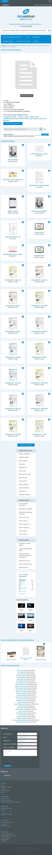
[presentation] (16, 760)
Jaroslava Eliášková (22, 695)
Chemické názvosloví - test (12, 237)
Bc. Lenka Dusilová (21, 675)
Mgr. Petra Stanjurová (22, 693)
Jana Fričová (22, 711)
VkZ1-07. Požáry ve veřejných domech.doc (15, 129)
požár (17, 118)
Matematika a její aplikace (25, 509)
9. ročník (31, 117)
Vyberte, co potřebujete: (9, 747)
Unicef (2, 810)
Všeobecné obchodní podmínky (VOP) (11, 802)
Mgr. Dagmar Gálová (22, 707)
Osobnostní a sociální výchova (24, 544)
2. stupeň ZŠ (6, 117)
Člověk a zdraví (23, 531)
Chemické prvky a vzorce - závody (12, 254)
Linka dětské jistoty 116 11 (8, 835)
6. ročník (13, 117)
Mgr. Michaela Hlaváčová (22, 688)
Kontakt (3, 792)
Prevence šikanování (6, 834)
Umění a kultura (23, 534)
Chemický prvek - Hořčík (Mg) (39, 408)
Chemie (34, 45)
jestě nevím (21, 583)
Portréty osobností (23, 484)
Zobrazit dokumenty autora (13, 123)
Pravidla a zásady (5, 826)
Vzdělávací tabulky (24, 457)
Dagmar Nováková (22, 718)
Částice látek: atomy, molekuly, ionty (13, 179)
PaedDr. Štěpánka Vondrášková (22, 704)
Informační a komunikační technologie (25, 513)
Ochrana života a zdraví (7, 822)
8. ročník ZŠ (28, 45)
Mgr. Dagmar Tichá (22, 679)
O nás (2, 785)
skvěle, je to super (22, 579)
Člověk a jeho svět (23, 517)
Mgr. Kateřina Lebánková (22, 722)
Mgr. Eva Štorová (21, 674)
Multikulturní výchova (24, 560)
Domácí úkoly (22, 491)
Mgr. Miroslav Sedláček (22, 697)
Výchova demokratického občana (25, 549)
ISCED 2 (23, 45)
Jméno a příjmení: (7, 734)
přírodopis (6, 120)
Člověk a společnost (24, 524)
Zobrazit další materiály (26, 445)
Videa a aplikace (23, 460)
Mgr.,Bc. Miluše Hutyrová (22, 686)
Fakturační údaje (5, 790)
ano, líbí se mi (22, 581)
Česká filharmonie (5, 812)
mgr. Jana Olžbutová (22, 677)
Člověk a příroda (23, 520)
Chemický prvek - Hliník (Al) (13, 408)
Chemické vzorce (39, 255)
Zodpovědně (4, 839)
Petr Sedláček (21, 672)
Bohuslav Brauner (13, 159)
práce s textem (34, 118)
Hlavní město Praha (40, 659)
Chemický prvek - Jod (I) (39, 434)
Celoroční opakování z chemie (39, 154)
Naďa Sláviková (22, 706)
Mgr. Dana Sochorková (22, 691)
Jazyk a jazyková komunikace (23, 504)
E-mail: (5, 737)
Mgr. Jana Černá (22, 702)
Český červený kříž (6, 808)
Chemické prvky (39, 232)
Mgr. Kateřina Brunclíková (22, 684)
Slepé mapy (22, 464)
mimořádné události (9, 118)
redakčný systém (24, 849)
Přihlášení (5, 1)
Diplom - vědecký (13, 211)
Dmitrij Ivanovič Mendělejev (39, 211)
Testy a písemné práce (25, 474)
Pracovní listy (22, 471)
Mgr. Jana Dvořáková (22, 690)
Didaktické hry (22, 467)
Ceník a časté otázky (6, 800)
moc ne (20, 586)
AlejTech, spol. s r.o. (36, 849)
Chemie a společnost (41, 45)
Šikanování (4, 824)
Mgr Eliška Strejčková (22, 700)
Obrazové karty (23, 477)
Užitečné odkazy (5, 798)
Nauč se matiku (5, 837)
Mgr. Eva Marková (22, 698)
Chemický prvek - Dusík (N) (12, 357)
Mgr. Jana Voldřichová (22, 716)
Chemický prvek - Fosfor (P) (13, 383)
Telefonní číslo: (7, 740)
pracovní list (42, 118)
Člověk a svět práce (24, 527)
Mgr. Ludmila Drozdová (22, 682)
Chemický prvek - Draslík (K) (39, 331)
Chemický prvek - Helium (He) (39, 383)
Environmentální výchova (25, 564)
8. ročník (25, 117)
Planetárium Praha (6, 814)
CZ (49, 1)
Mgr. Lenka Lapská (22, 670)
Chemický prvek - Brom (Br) (39, 305)
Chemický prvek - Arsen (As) (39, 280)
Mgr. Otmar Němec (22, 681)
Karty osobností (23, 481)
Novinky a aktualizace (24, 454)
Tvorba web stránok (15, 849)
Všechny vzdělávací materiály (13, 45)
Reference (3, 788)
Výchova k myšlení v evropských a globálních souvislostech (25, 555)
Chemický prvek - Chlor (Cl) (13, 434)
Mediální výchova (23, 567)
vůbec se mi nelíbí (22, 588)
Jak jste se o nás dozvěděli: (10, 744)
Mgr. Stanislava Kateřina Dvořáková (22, 720)
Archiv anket (21, 593)
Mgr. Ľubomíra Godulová (22, 709)
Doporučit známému (26, 95)
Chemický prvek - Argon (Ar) (13, 280)
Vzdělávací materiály (6, 787)
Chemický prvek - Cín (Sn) (13, 331)
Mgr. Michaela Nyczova (22, 713)
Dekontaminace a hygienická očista (39, 185)
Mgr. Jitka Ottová (22, 714)
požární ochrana (24, 118)
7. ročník (19, 117)
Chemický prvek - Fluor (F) (39, 357)
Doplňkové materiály (24, 494)
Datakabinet (3, 45)
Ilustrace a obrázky (24, 487)
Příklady (3, 841)
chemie (37, 117)
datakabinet (7, 775)
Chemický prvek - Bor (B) (13, 305)
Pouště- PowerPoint (11, 659)
